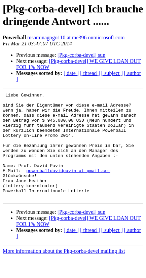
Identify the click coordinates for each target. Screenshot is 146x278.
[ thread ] (90, 73)
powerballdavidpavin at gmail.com (68, 187)
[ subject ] (112, 73)
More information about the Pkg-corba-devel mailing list (64, 272)
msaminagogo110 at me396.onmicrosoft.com (75, 37)
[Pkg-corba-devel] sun (82, 55)
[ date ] (71, 73)
